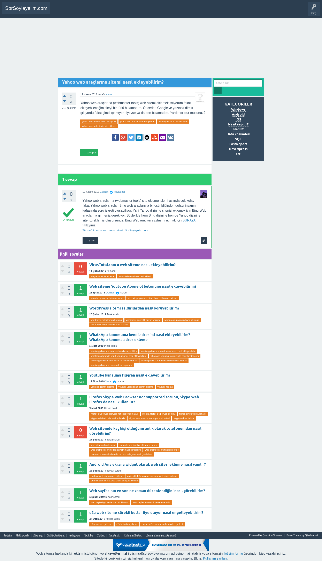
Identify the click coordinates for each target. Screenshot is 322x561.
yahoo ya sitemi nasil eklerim (173, 121)
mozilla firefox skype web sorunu (158, 414)
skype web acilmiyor (184, 418)
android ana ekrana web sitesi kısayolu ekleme (114, 480)
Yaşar (108, 381)
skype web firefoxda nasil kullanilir (108, 418)
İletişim (8, 535)
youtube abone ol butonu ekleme (107, 298)
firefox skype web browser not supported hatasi (114, 414)
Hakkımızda (22, 535)
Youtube (88, 535)
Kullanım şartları (215, 558)
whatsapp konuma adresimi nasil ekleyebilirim (114, 351)
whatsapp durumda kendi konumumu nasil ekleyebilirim (118, 356)
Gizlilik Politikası (55, 535)
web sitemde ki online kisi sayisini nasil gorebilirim (116, 450)
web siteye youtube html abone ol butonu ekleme (152, 298)
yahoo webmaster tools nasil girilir (99, 121)
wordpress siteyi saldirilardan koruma (109, 324)
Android (238, 114)
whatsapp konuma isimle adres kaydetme (111, 365)
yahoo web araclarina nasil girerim (137, 121)
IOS (238, 119)
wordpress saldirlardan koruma (106, 320)
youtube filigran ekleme (102, 387)
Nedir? (238, 129)
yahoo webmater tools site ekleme (99, 126)
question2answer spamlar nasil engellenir (162, 524)
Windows (238, 109)
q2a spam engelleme (101, 524)
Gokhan (110, 292)
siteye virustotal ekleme (102, 276)
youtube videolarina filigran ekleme (135, 387)
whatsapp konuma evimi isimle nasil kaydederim (175, 356)
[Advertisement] (161, 49)
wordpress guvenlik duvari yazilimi (143, 320)
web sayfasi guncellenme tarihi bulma (110, 502)
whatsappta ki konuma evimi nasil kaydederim (114, 360)
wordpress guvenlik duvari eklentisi (181, 320)
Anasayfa (58, 11)
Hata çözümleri (238, 134)
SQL (238, 139)
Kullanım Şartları (133, 535)
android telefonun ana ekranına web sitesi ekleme (152, 476)
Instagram (74, 535)
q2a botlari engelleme (127, 524)
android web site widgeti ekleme (107, 476)
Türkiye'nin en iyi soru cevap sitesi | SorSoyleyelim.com (115, 230)
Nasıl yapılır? (238, 124)
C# (238, 154)
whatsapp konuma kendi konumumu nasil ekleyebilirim (168, 351)
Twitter (101, 535)
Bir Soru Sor (75, 11)
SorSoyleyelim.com (26, 8)
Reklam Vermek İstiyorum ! (161, 535)
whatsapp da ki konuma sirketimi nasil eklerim (164, 360)
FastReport (238, 144)
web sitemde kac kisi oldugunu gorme (138, 445)
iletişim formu (233, 553)
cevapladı (119, 191)
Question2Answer (272, 535)
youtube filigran (165, 387)
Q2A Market (311, 535)
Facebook (114, 535)
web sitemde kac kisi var (103, 445)
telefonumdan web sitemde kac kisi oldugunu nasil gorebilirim (121, 454)
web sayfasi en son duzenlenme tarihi (151, 502)
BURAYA (189, 220)
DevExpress (238, 149)
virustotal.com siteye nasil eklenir (135, 276)
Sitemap (38, 535)
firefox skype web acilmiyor (192, 414)
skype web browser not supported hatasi (149, 418)
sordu (109, 94)
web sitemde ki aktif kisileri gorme (162, 450)
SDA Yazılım (103, 11)
